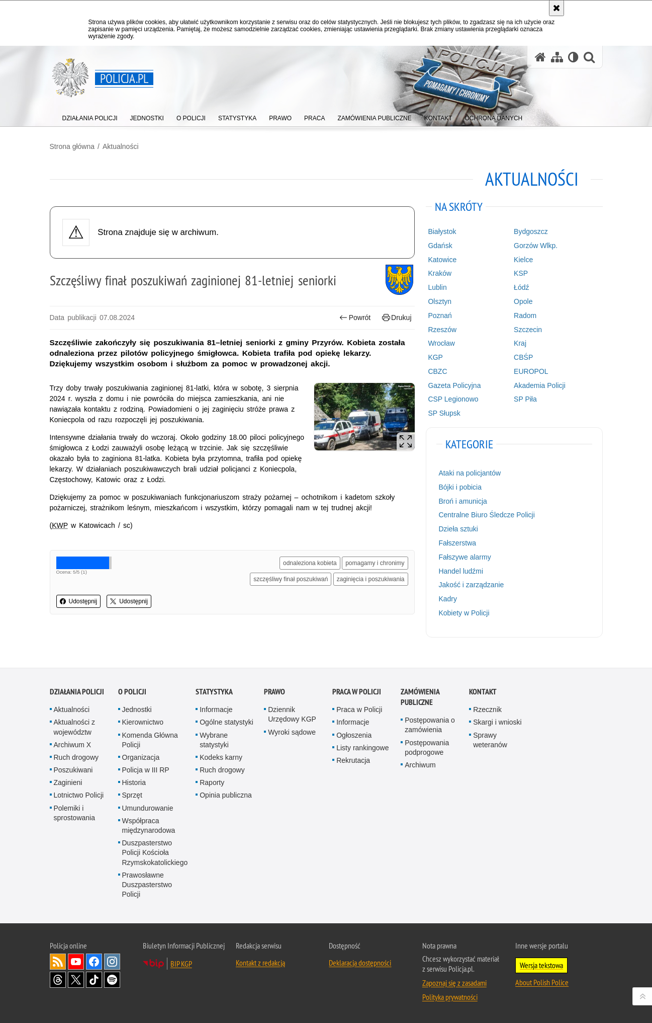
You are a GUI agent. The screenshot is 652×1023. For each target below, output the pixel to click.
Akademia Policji (540, 385)
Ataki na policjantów (469, 473)
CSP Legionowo (453, 399)
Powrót (354, 317)
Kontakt (483, 691)
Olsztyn (439, 301)
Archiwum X (72, 745)
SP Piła (525, 399)
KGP (435, 357)
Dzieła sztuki (458, 529)
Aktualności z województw (74, 727)
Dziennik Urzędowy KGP (292, 714)
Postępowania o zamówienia (430, 725)
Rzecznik (487, 709)
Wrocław (441, 343)
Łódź (521, 287)
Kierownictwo (142, 722)
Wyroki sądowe (292, 732)
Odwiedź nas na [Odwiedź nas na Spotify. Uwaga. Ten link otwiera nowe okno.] (112, 980)
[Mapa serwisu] (557, 57)
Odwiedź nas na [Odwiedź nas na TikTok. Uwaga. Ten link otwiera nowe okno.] (94, 980)
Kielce (523, 260)
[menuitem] (90, 116)
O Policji (132, 691)
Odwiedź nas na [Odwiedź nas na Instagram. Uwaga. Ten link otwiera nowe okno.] (112, 962)
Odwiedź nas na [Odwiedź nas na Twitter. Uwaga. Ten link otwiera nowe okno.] (76, 980)
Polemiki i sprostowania (75, 813)
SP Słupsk (444, 413)
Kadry (447, 599)
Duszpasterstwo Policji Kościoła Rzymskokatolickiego (155, 852)
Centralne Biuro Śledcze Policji (486, 515)
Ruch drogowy (76, 757)
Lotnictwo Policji (79, 795)
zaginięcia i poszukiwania (371, 579)
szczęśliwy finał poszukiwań (290, 579)
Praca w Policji (356, 691)
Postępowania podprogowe (427, 747)
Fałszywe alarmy (464, 557)
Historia (134, 782)
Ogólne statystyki (226, 722)
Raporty (212, 782)
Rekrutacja (353, 760)
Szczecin (528, 330)
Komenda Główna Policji (150, 740)
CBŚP (523, 357)
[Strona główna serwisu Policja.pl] (540, 57)
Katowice (442, 260)
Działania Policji (77, 691)
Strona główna (72, 146)
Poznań (439, 315)
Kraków (439, 273)
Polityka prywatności (450, 997)
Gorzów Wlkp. (535, 246)
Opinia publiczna (226, 795)
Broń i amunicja (462, 501)
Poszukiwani (73, 770)
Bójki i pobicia (460, 487)
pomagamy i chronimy (374, 563)
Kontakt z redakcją (260, 963)
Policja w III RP (145, 770)
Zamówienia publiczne (420, 696)
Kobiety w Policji (463, 613)
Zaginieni (68, 782)
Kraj (520, 343)
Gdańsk (440, 246)
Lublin (437, 287)
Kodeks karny (221, 757)
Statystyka (214, 691)
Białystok (442, 231)
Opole (523, 301)
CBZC (437, 371)
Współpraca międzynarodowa (148, 825)
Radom (525, 315)
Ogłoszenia (353, 735)
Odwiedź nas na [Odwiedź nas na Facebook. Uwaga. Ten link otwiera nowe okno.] (94, 962)
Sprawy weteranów (490, 740)
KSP (521, 273)
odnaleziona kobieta (310, 563)
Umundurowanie (147, 808)
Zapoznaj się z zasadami (454, 983)
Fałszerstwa (457, 543)
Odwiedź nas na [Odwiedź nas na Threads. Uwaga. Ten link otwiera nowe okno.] (58, 980)
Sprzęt (132, 795)
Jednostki (137, 709)
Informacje (216, 709)
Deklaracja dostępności (360, 963)
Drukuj (397, 317)
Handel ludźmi (460, 571)
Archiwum (420, 765)
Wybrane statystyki (214, 740)
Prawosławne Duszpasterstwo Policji (147, 884)
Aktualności (121, 146)
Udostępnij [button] (79, 601)
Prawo (274, 691)
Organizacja (141, 757)
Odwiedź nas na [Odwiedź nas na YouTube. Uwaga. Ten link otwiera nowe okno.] (76, 962)
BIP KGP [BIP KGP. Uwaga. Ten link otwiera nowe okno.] (181, 964)
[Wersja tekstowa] (573, 57)
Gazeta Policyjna (454, 385)
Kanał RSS (58, 962)
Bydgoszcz (531, 231)
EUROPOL (531, 371)
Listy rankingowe (362, 748)
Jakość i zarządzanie (471, 585)
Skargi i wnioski (497, 722)
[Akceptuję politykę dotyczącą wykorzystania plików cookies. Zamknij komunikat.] (556, 8)
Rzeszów (442, 330)
